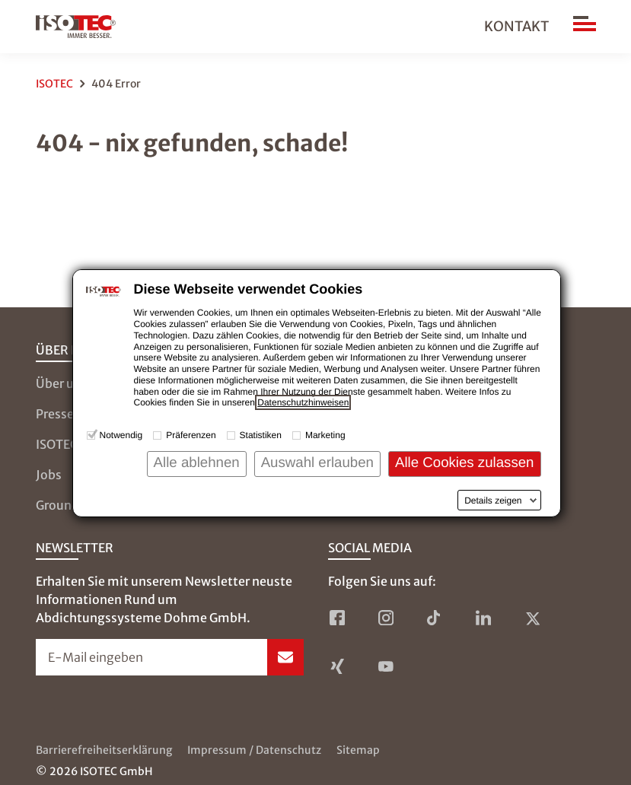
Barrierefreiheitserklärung (104, 750)
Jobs (49, 474)
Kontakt (516, 26)
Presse (55, 413)
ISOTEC (54, 84)
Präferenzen (190, 435)
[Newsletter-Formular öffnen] (170, 657)
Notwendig (121, 435)
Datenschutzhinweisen (303, 402)
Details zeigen (492, 500)
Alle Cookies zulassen (464, 462)
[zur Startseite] (76, 26)
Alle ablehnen (197, 462)
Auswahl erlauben (317, 462)
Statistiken (261, 435)
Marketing (325, 435)
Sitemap (358, 750)
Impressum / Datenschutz (254, 750)
